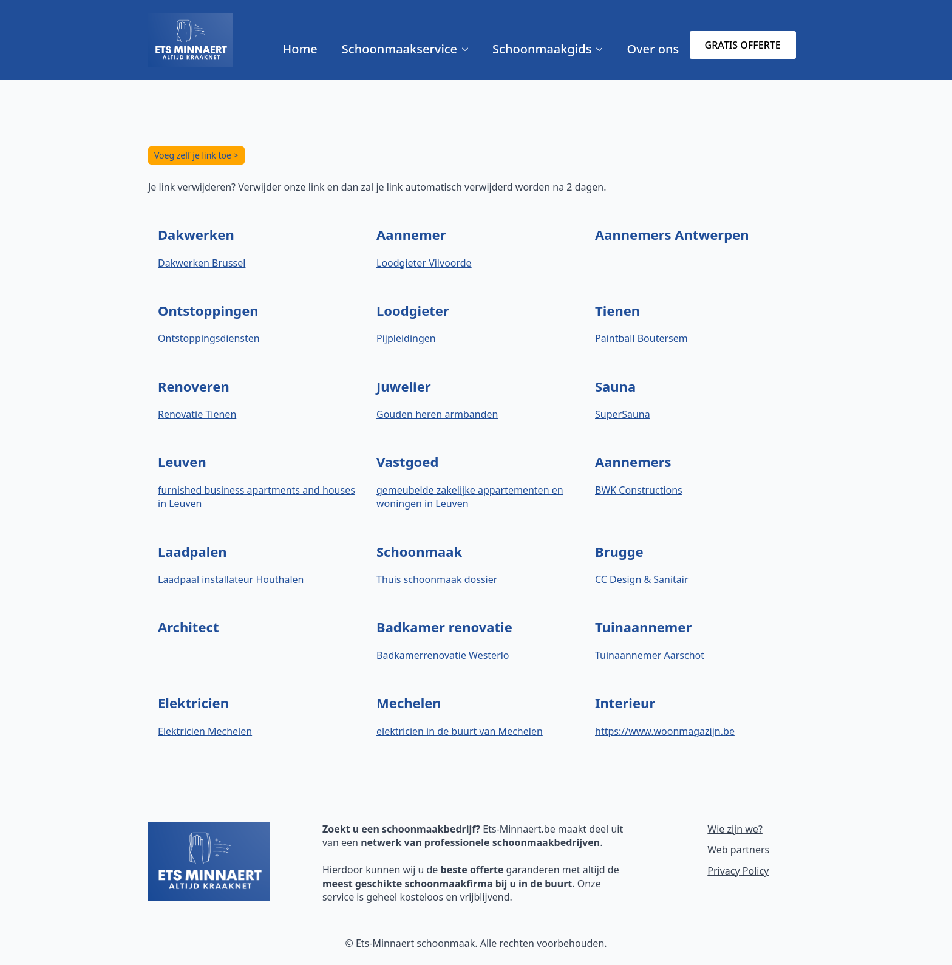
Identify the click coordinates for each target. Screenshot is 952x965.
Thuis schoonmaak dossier (436, 579)
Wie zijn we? (735, 829)
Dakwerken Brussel (201, 263)
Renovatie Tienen (197, 414)
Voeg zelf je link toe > (196, 155)
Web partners (738, 849)
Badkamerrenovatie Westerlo (442, 655)
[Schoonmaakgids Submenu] (602, 49)
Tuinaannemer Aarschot (649, 655)
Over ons (653, 49)
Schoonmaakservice (399, 49)
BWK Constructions (638, 490)
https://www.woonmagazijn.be (665, 731)
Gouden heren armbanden (437, 414)
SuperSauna (622, 414)
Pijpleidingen (406, 338)
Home (300, 49)
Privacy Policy (738, 871)
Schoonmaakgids (541, 49)
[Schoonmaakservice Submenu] (468, 49)
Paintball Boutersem (641, 338)
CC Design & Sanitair (641, 579)
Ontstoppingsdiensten (209, 338)
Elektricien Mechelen (205, 731)
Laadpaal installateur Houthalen (231, 579)
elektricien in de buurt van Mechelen (459, 731)
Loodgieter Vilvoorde (424, 263)
